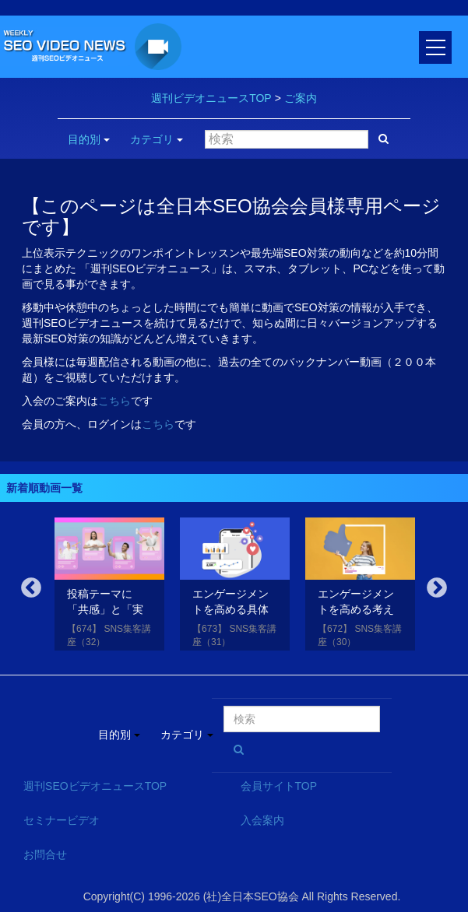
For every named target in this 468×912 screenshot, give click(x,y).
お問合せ (45, 854)
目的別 (89, 139)
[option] (109, 587)
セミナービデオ (61, 820)
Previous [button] (31, 588)
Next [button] (437, 588)
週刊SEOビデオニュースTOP (95, 786)
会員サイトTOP (279, 786)
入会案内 (262, 820)
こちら (114, 401)
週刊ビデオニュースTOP (211, 98)
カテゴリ (156, 139)
